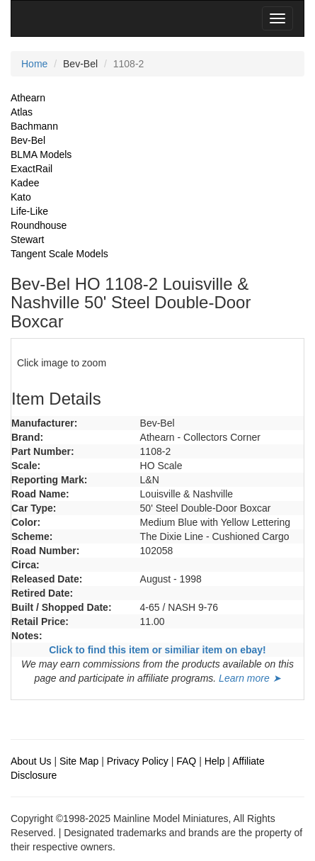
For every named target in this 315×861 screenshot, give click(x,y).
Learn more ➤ (249, 678)
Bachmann (34, 126)
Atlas (22, 112)
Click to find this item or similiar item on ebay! (157, 649)
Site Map (78, 761)
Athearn (28, 97)
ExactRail (31, 168)
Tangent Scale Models (59, 253)
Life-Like (29, 211)
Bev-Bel (28, 140)
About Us (31, 761)
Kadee (25, 182)
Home (34, 63)
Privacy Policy (137, 761)
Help (215, 761)
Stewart (27, 239)
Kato (21, 197)
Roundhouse (39, 225)
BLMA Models (41, 154)
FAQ (186, 761)
